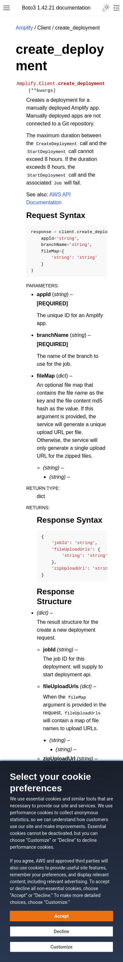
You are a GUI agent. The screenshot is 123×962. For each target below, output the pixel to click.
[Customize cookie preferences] (61, 947)
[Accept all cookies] (61, 916)
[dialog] (61, 861)
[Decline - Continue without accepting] (61, 931)
